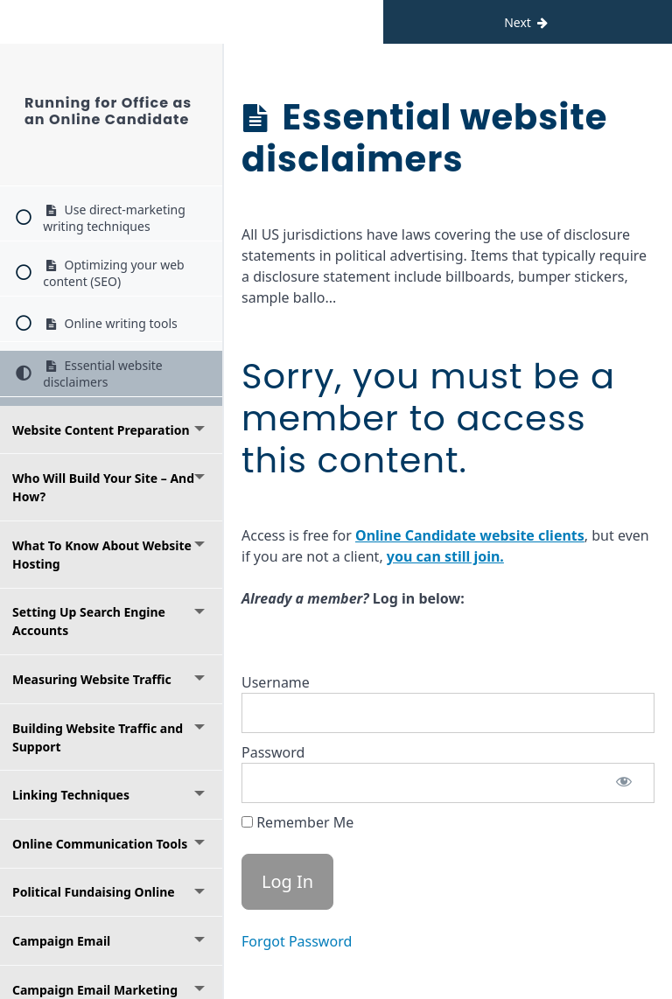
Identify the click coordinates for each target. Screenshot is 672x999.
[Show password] (623, 783)
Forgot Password (297, 941)
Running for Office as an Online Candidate (108, 111)
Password (273, 752)
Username (276, 682)
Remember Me (298, 822)
